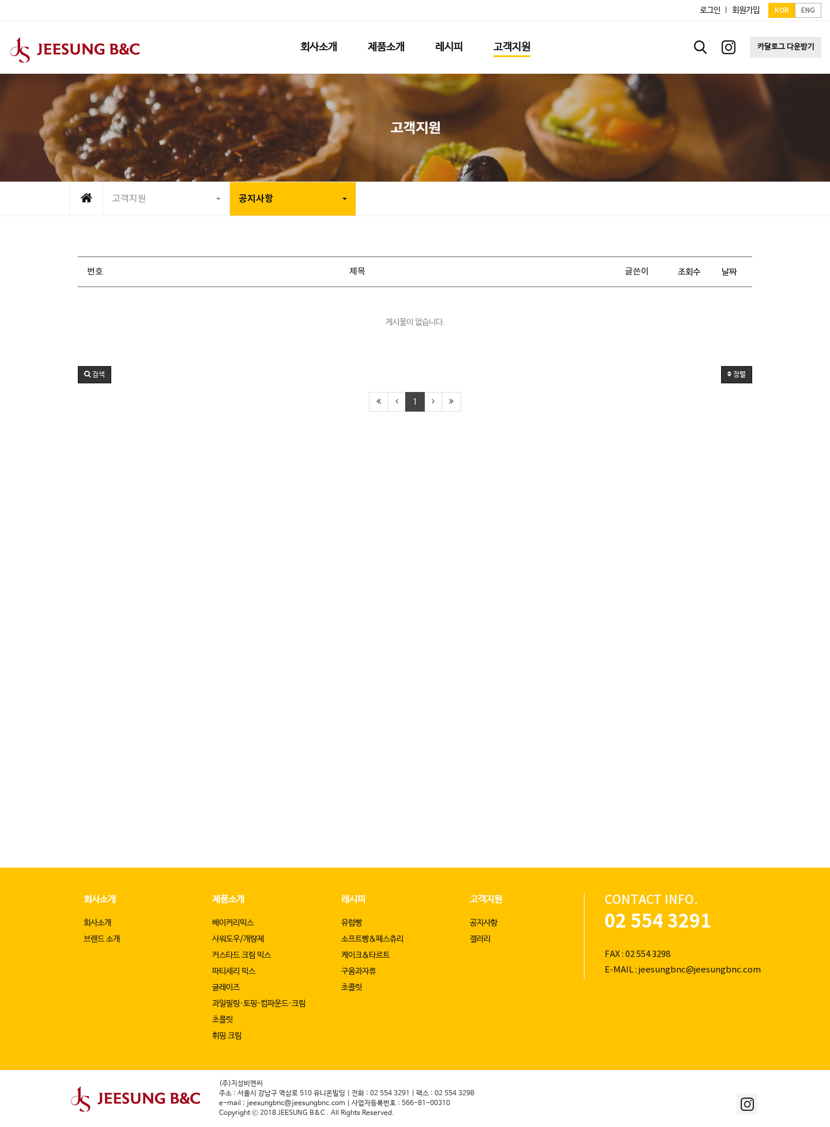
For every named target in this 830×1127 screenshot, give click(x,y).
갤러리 (480, 939)
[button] (94, 374)
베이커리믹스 (233, 923)
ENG (808, 10)
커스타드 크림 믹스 (241, 955)
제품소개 (228, 899)
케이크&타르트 (365, 955)
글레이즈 (226, 987)
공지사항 (293, 199)
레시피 (353, 899)
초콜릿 (222, 1019)
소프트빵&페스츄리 (372, 939)
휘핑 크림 (227, 1036)
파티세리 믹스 (233, 971)
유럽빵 (351, 923)
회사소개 (100, 899)
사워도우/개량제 (238, 939)
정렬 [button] (736, 375)
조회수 (689, 272)
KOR (782, 10)
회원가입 (746, 10)
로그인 (710, 10)
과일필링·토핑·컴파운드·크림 (258, 1003)
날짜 (729, 272)
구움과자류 (358, 971)
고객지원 (166, 199)
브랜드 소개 (102, 939)
